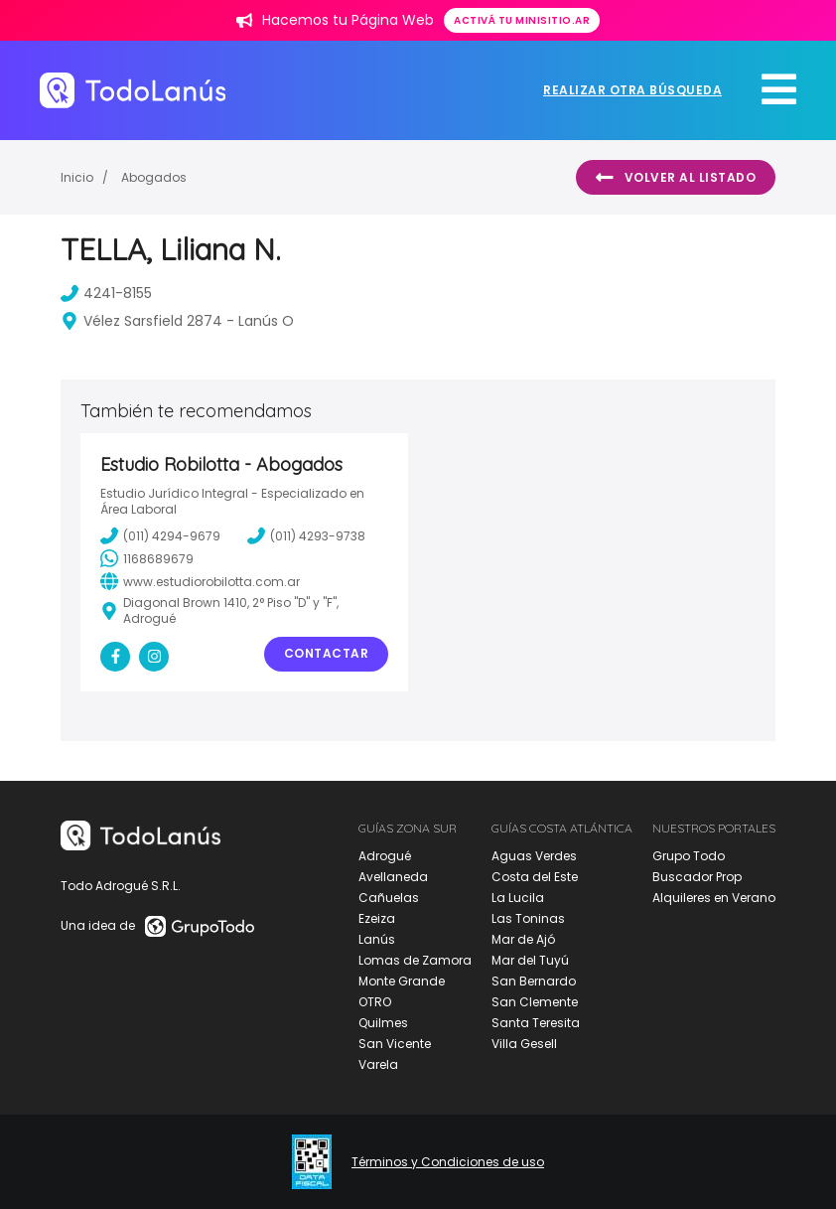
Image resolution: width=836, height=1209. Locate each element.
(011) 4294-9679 (160, 535)
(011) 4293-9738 (306, 535)
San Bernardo (533, 981)
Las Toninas (528, 918)
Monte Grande (401, 981)
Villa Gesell (524, 1043)
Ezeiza (376, 918)
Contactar (326, 653)
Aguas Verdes (534, 855)
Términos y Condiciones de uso (447, 1162)
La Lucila (517, 897)
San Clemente (534, 1001)
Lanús (376, 939)
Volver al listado (676, 178)
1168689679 (147, 558)
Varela (378, 1064)
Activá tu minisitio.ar (522, 20)
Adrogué (384, 855)
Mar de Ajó (523, 939)
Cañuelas (388, 897)
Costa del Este (534, 876)
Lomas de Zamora (415, 960)
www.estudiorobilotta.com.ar (200, 581)
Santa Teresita (535, 1022)
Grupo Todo (688, 855)
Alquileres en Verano (713, 897)
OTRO (374, 1001)
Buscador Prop (697, 876)
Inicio (77, 177)
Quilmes (383, 1022)
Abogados (154, 177)
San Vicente (394, 1043)
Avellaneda (393, 876)
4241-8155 (106, 293)
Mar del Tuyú (530, 960)
